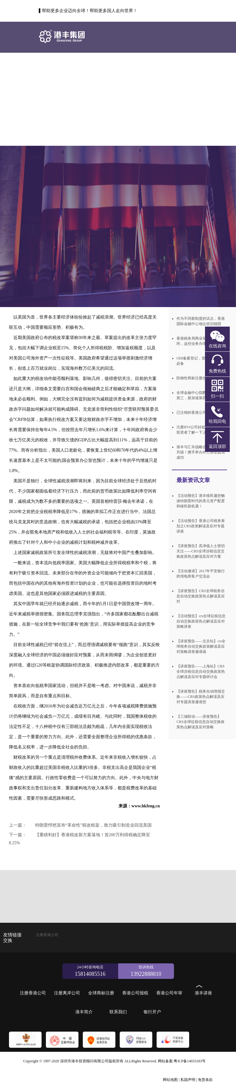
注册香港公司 (95, 67)
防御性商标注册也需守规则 (198, 378)
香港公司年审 (94, 98)
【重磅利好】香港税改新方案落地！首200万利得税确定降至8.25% (79, 838)
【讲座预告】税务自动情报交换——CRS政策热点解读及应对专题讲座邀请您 (200, 696)
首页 (57, 67)
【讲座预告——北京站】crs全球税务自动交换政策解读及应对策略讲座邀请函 (200, 646)
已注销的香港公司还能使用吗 (200, 412)
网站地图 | (171, 1080)
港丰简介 (169, 98)
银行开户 (95, 129)
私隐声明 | (188, 1080)
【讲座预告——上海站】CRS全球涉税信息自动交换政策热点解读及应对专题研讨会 (200, 671)
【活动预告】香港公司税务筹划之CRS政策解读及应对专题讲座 (200, 526)
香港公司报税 (57, 98)
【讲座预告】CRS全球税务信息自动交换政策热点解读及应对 (200, 596)
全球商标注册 (170, 67)
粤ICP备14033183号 (190, 1061)
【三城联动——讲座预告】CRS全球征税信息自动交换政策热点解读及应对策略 (200, 721)
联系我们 (57, 129)
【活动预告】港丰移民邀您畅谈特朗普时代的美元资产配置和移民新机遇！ (200, 500)
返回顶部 (217, 446)
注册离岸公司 (133, 67)
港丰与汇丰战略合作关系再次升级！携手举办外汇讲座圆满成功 (200, 452)
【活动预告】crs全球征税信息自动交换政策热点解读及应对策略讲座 (200, 621)
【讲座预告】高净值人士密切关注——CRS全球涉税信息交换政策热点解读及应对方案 (200, 551)
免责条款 (205, 1080)
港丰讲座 (132, 98)
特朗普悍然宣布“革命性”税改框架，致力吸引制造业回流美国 (80, 825)
